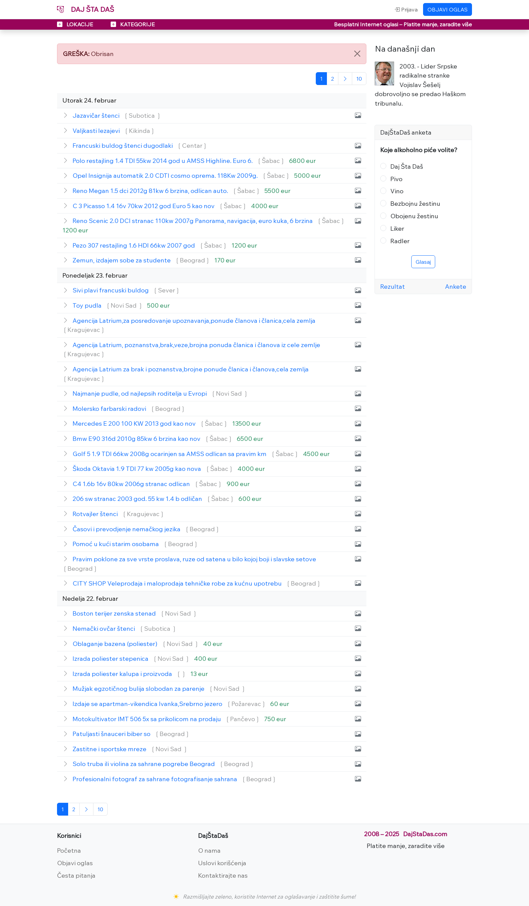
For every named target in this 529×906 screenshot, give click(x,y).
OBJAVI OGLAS (447, 9)
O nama (209, 850)
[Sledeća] (345, 78)
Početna (69, 850)
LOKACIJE (75, 24)
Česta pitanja (76, 875)
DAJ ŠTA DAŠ (85, 9)
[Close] (357, 53)
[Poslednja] (359, 78)
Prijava (406, 9)
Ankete (455, 286)
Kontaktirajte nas (223, 875)
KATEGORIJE (133, 24)
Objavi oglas (75, 863)
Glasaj (423, 261)
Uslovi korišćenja (222, 863)
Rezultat (392, 286)
